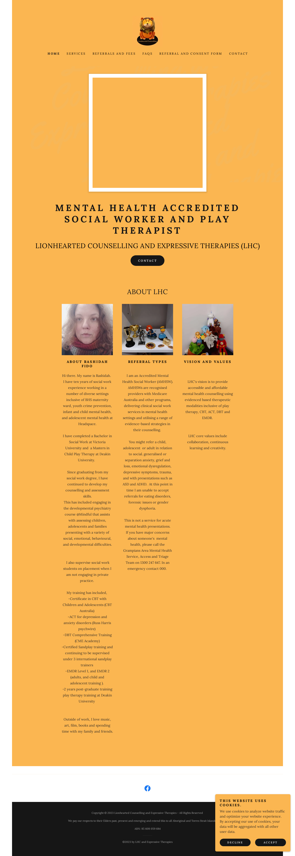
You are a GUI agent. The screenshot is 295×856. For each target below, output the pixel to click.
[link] (147, 31)
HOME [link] (54, 53)
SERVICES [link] (76, 53)
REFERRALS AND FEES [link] (114, 53)
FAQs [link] (147, 53)
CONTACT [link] (238, 53)
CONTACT (147, 260)
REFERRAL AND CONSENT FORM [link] (190, 53)
